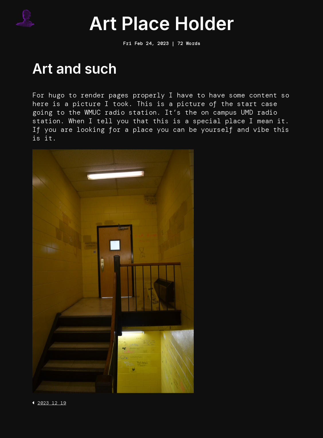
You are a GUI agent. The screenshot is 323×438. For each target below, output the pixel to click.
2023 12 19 (52, 403)
